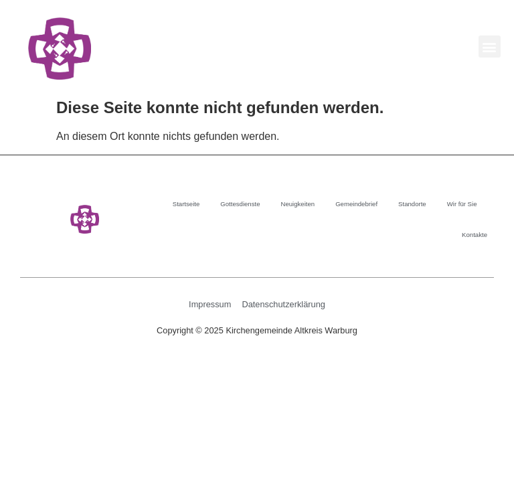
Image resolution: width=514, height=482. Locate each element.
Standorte (412, 204)
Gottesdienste (240, 204)
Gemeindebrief (356, 204)
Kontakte (474, 234)
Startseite (186, 204)
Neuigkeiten (297, 204)
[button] (490, 46)
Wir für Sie (462, 204)
